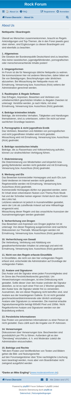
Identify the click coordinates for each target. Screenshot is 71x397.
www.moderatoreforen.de (44, 372)
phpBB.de (48, 390)
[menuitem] (12, 11)
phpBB (26, 386)
